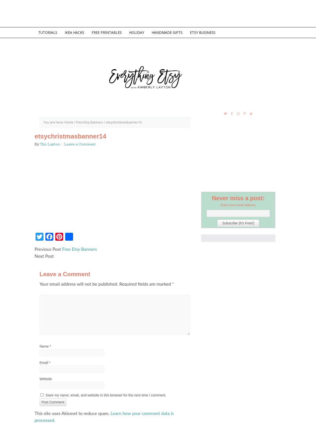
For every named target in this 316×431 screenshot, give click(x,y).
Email (45, 363)
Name (45, 346)
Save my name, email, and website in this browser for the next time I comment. (106, 395)
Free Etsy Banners (79, 249)
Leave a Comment (80, 144)
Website (46, 379)
